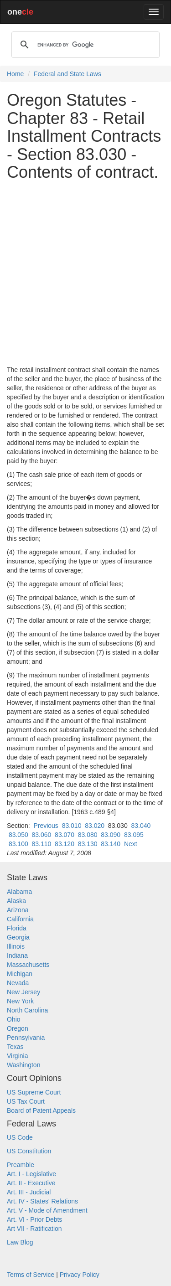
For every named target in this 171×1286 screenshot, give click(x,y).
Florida (16, 928)
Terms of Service (30, 1274)
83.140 (110, 843)
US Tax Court (26, 1101)
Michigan (19, 973)
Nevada (18, 982)
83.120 (64, 843)
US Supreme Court (34, 1092)
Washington (23, 1065)
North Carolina (27, 1010)
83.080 (88, 834)
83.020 (94, 825)
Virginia (17, 1055)
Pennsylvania (26, 1037)
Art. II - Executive (31, 1183)
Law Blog (20, 1242)
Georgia (18, 937)
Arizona (17, 910)
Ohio (14, 1019)
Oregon (17, 1028)
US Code (20, 1137)
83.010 (72, 825)
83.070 (64, 834)
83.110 (42, 843)
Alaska (16, 900)
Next (130, 843)
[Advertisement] (85, 273)
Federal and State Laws (67, 73)
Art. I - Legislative (31, 1174)
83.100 (18, 843)
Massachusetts (28, 964)
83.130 (88, 843)
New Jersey (23, 992)
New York (20, 1001)
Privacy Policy (79, 1274)
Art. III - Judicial (29, 1192)
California (20, 919)
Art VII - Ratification (34, 1228)
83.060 (42, 834)
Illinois (16, 946)
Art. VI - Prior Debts (34, 1219)
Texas (15, 1046)
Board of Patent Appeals (41, 1110)
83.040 (140, 825)
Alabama (19, 891)
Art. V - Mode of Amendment (47, 1210)
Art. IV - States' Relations (42, 1201)
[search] (84, 44)
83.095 (134, 834)
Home (15, 73)
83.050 (18, 834)
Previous (45, 825)
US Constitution (29, 1151)
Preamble (20, 1164)
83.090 (110, 834)
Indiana (17, 955)
